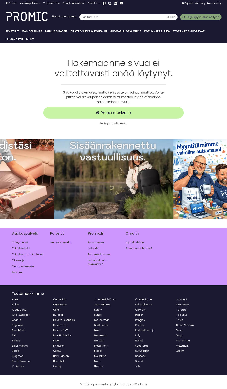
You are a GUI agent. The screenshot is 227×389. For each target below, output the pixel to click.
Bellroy (16, 340)
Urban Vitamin (185, 325)
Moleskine (100, 356)
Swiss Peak (182, 304)
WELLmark (182, 345)
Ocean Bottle (143, 299)
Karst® (98, 309)
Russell (139, 340)
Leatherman (101, 320)
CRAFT (57, 309)
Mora (97, 361)
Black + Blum (20, 345)
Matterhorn (101, 345)
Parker (139, 315)
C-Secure (18, 366)
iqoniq (57, 366)
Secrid (139, 361)
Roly (137, 335)
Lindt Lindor (101, 325)
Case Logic (60, 304)
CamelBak (59, 299)
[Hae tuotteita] (128, 17)
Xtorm (180, 351)
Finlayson (59, 345)
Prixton (139, 325)
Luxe (97, 330)
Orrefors (140, 309)
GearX (57, 351)
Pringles (140, 320)
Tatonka (181, 309)
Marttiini (99, 340)
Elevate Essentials (64, 320)
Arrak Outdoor (20, 315)
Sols (137, 366)
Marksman (100, 335)
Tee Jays (181, 315)
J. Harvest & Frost (104, 299)
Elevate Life (60, 325)
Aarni (15, 299)
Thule (179, 320)
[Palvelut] (93, 3)
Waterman (183, 340)
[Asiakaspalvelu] (30, 3)
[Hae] (171, 17)
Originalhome (143, 304)
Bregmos (17, 356)
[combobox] (128, 17)
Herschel (58, 361)
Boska (15, 351)
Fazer (56, 340)
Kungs (98, 315)
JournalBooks (102, 304)
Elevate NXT (60, 330)
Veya (179, 330)
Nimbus (98, 366)
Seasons (140, 356)
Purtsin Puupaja (144, 330)
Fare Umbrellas (62, 335)
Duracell (58, 315)
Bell (14, 335)
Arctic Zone (19, 309)
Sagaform (141, 345)
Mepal (98, 351)
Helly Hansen (61, 356)
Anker (15, 304)
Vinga (179, 335)
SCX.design (142, 351)
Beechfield (18, 330)
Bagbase (17, 325)
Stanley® (181, 299)
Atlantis (16, 320)
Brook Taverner (21, 361)
